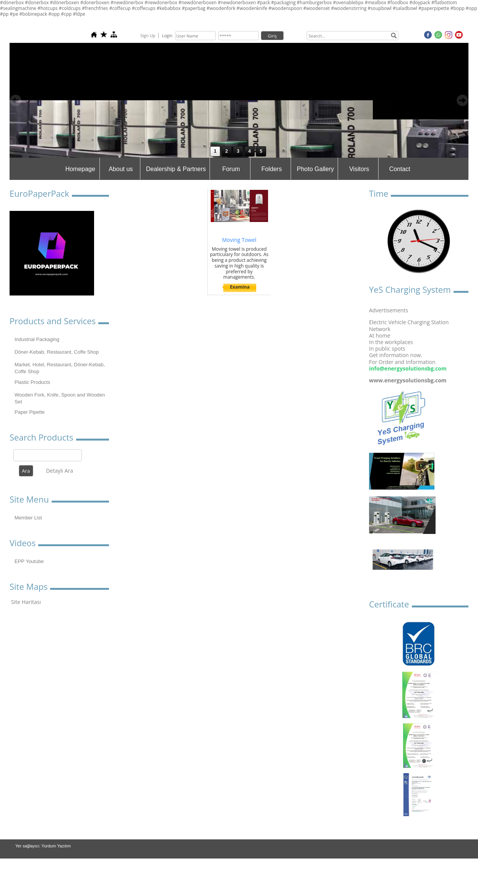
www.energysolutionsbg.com (408, 380)
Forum (231, 169)
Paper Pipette (30, 412)
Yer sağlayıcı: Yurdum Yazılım (43, 846)
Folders (272, 169)
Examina (240, 287)
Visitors (359, 169)
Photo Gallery (315, 169)
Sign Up (147, 35)
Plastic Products (32, 382)
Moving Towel (239, 239)
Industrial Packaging (37, 339)
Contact (399, 169)
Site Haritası (26, 602)
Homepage (80, 169)
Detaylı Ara (59, 470)
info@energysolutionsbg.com (408, 368)
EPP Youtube (29, 561)
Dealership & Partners (176, 169)
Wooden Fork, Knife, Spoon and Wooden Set (60, 398)
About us (121, 169)
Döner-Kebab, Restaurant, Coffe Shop (57, 352)
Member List (28, 518)
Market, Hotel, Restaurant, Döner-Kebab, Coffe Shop (60, 368)
